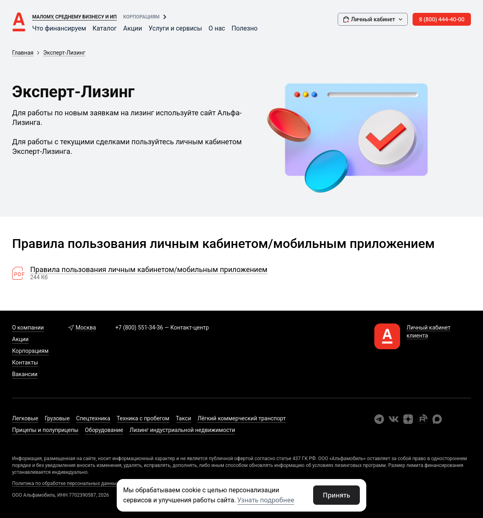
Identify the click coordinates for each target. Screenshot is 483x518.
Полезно (244, 28)
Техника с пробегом (143, 418)
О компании (28, 327)
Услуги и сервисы (175, 28)
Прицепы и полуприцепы (45, 430)
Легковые (25, 418)
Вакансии (24, 374)
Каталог (105, 28)
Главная (22, 52)
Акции (132, 28)
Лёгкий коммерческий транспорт (242, 418)
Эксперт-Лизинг (64, 52)
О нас (216, 28)
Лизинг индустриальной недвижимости (182, 430)
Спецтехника (93, 418)
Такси (183, 418)
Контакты (25, 362)
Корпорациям (141, 17)
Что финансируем (59, 28)
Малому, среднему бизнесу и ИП (74, 17)
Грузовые (57, 418)
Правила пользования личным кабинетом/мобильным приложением (148, 269)
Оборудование (104, 430)
